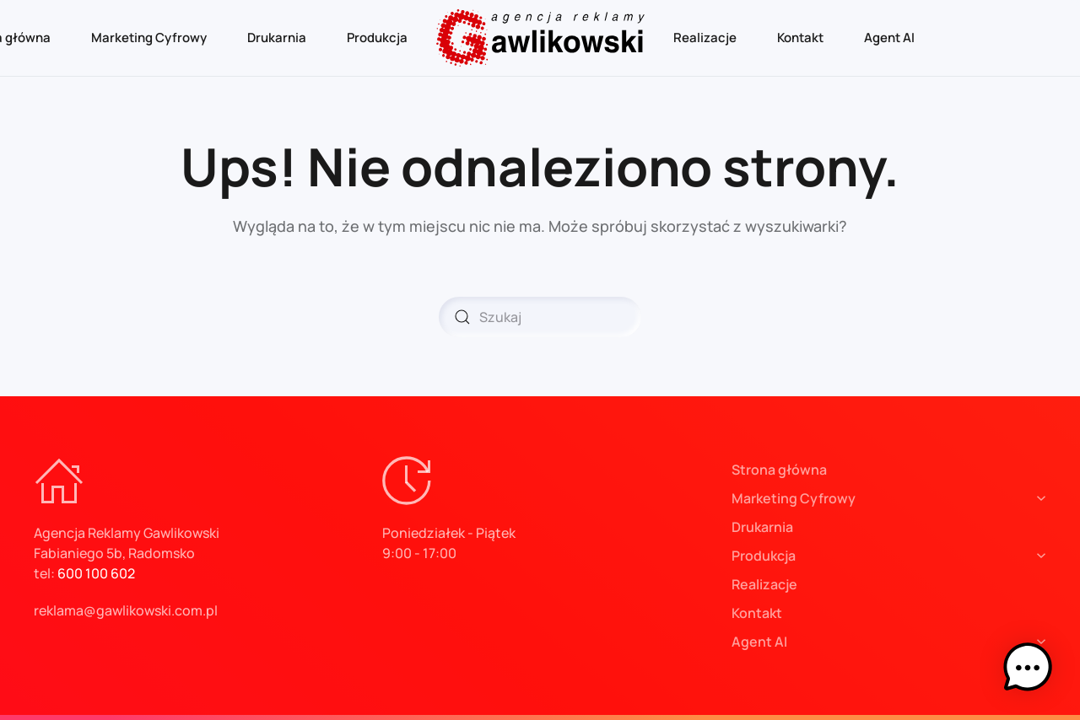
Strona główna (779, 469)
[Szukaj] (540, 317)
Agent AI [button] (889, 37)
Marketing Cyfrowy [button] (149, 37)
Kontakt (800, 37)
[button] (1028, 668)
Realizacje (705, 37)
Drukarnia (276, 37)
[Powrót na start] (540, 38)
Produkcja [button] (377, 37)
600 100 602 (96, 573)
